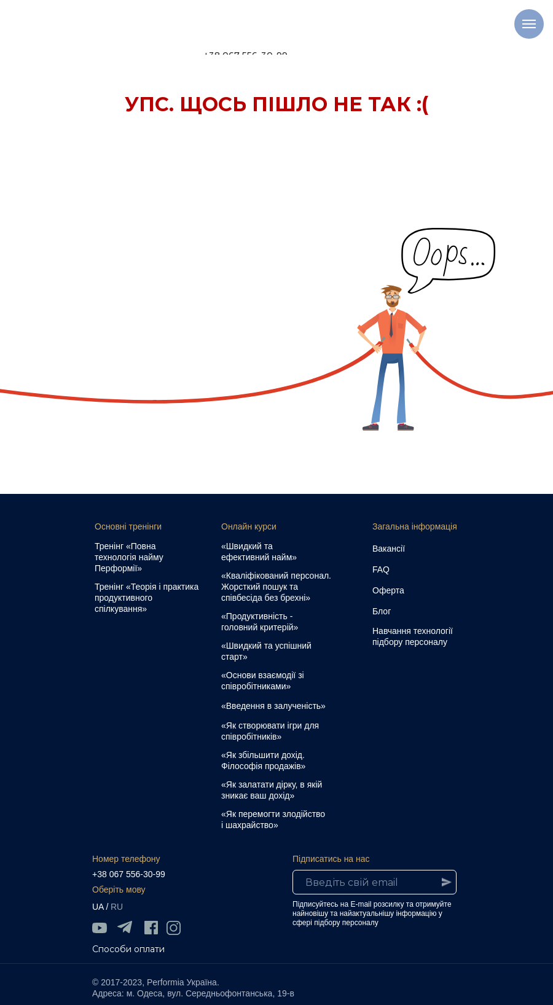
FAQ (381, 569)
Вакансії (388, 548)
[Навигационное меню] (529, 24)
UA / (100, 907)
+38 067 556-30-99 (128, 874)
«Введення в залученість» (273, 706)
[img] (99, 928)
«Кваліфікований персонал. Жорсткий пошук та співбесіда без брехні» (276, 587)
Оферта (388, 590)
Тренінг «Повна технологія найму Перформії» (129, 557)
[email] (374, 882)
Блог (381, 611)
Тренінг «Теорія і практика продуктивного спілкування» (146, 598)
